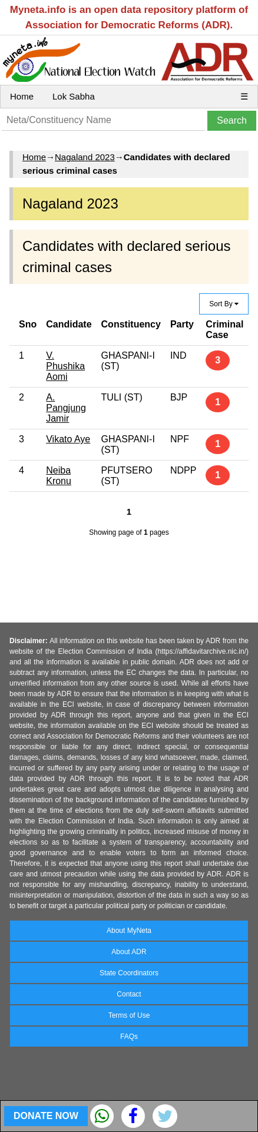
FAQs (129, 1036)
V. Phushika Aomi (65, 366)
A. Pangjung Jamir (66, 407)
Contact (129, 994)
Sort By (224, 304)
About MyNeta (129, 930)
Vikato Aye (68, 439)
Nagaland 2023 (85, 157)
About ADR (128, 952)
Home (22, 96)
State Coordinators (129, 973)
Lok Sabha (73, 96)
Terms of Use (129, 1015)
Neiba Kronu (58, 475)
